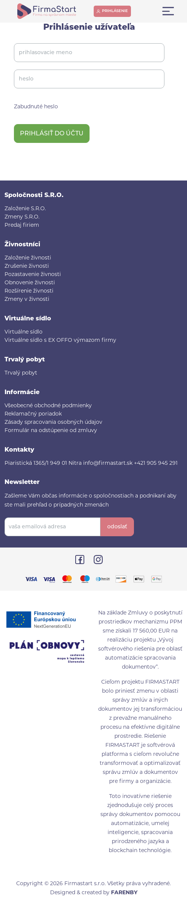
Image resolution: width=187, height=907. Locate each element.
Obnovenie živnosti (30, 283)
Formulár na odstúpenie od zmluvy (51, 431)
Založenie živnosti (28, 258)
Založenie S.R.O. (25, 209)
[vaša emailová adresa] (52, 526)
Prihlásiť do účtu (52, 134)
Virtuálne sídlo (24, 332)
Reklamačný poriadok (33, 414)
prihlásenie (115, 11)
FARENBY (124, 893)
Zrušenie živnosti (27, 266)
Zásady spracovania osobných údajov (53, 422)
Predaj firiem (22, 225)
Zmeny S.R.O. (22, 217)
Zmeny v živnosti (27, 299)
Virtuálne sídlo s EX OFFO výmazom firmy (60, 340)
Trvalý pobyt (21, 373)
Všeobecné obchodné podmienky (48, 406)
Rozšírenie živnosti (29, 291)
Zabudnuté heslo (36, 107)
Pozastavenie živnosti (33, 275)
